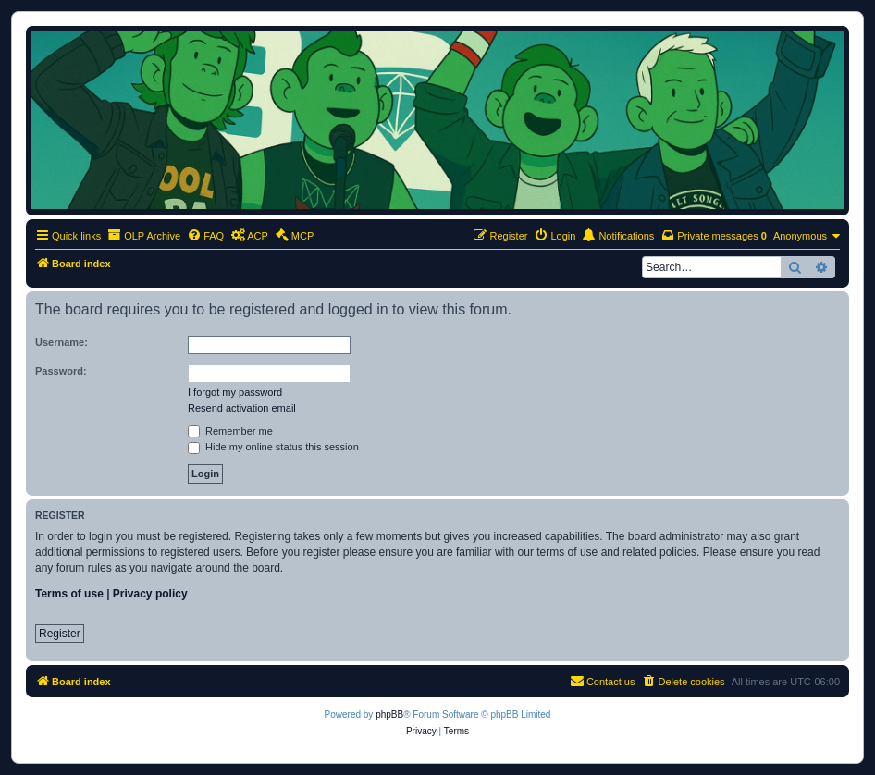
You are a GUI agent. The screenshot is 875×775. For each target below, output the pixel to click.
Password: (61, 370)
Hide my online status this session (273, 446)
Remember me (230, 431)
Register (59, 633)
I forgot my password (235, 392)
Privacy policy (150, 593)
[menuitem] (205, 236)
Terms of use (69, 593)
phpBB (389, 714)
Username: (61, 342)
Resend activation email (242, 407)
